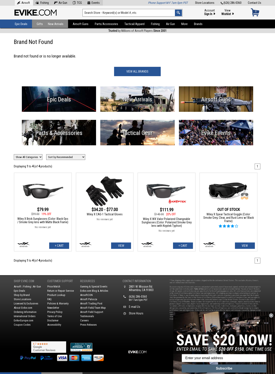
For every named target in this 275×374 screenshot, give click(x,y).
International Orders (24, 316)
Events (93, 2)
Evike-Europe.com (23, 320)
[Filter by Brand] (28, 157)
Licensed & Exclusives (26, 303)
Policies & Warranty (57, 303)
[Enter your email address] (224, 358)
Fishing (42, 2)
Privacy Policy (54, 312)
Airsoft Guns (80, 24)
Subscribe (224, 368)
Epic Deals (21, 24)
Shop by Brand (22, 295)
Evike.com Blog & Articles (94, 290)
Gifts (40, 24)
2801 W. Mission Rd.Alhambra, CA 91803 (141, 288)
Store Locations (204, 2)
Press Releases (88, 324)
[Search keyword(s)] (132, 13)
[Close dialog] (271, 315)
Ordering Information (25, 312)
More (184, 24)
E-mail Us (134, 306)
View (227, 12)
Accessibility (54, 324)
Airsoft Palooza (88, 299)
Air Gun (60, 2)
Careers (84, 320)
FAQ (49, 299)
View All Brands (137, 71)
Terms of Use (54, 316)
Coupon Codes (22, 324)
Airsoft (23, 2)
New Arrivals (55, 24)
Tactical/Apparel (134, 24)
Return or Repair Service (60, 290)
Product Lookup (56, 295)
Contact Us (254, 2)
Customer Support (60, 281)
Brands (198, 24)
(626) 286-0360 (231, 2)
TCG (77, 2)
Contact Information (137, 281)
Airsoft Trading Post (91, 303)
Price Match (53, 286)
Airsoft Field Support (91, 312)
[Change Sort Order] (65, 157)
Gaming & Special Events (93, 286)
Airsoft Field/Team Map (93, 307)
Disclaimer (53, 320)
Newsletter (53, 307)
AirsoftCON (86, 295)
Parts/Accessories (106, 24)
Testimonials (87, 316)
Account (209, 12)
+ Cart (59, 245)
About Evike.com (23, 307)
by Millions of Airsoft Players (137, 30)
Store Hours (136, 313)
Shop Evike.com (24, 281)
